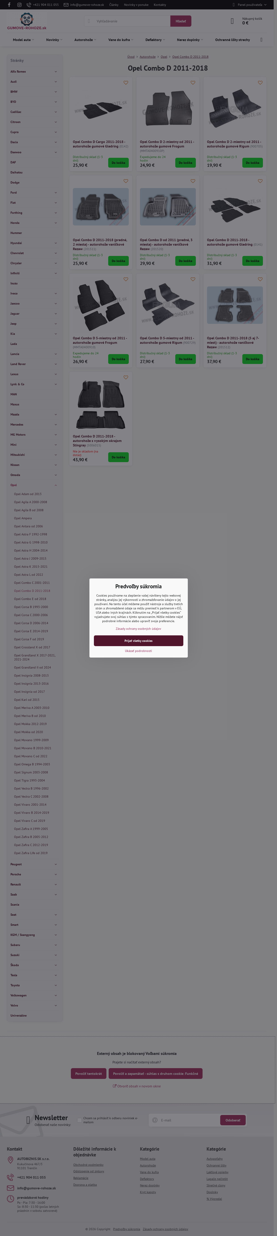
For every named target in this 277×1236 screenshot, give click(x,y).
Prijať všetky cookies (138, 641)
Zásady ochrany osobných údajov (138, 629)
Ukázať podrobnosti (138, 651)
